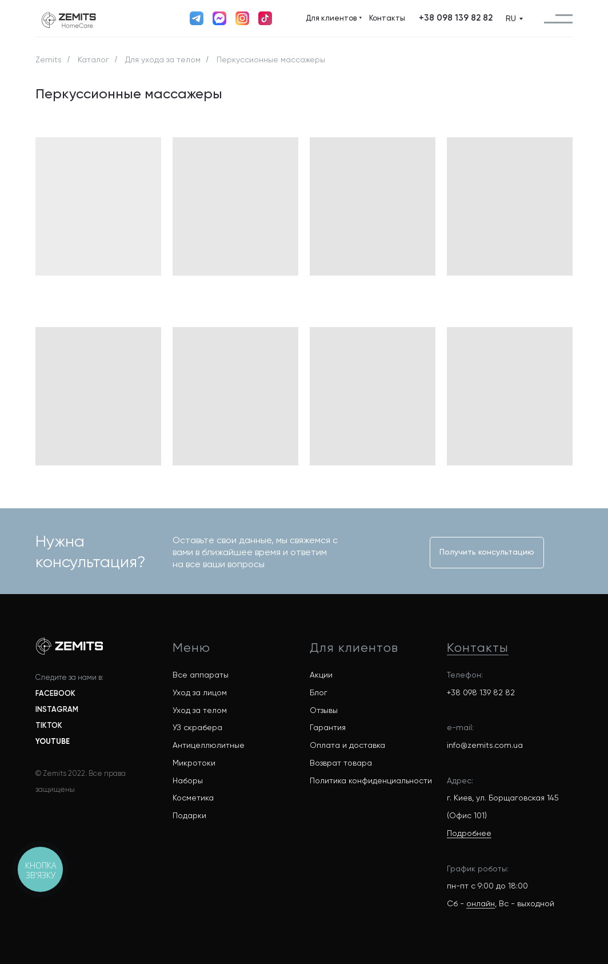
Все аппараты (201, 674)
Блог (318, 692)
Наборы (188, 780)
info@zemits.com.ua (485, 745)
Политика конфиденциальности (371, 780)
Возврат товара (341, 762)
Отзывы (324, 710)
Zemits (48, 59)
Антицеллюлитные (209, 745)
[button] (455, 18)
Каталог (93, 59)
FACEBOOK (55, 693)
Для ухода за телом (163, 59)
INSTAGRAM (56, 709)
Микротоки (194, 762)
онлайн (480, 903)
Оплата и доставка (347, 745)
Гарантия (328, 727)
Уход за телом (200, 710)
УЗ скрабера (197, 727)
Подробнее (469, 833)
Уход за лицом (200, 692)
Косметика (193, 797)
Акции (321, 674)
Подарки (189, 815)
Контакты (478, 647)
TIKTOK (48, 725)
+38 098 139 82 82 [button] (481, 692)
